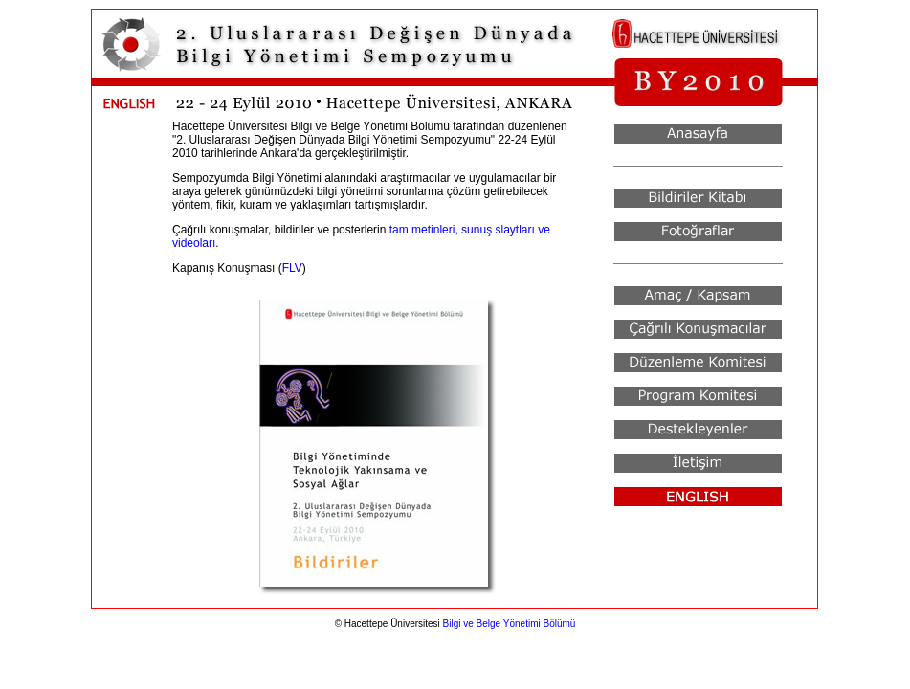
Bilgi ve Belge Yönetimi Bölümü (509, 623)
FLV (292, 268)
